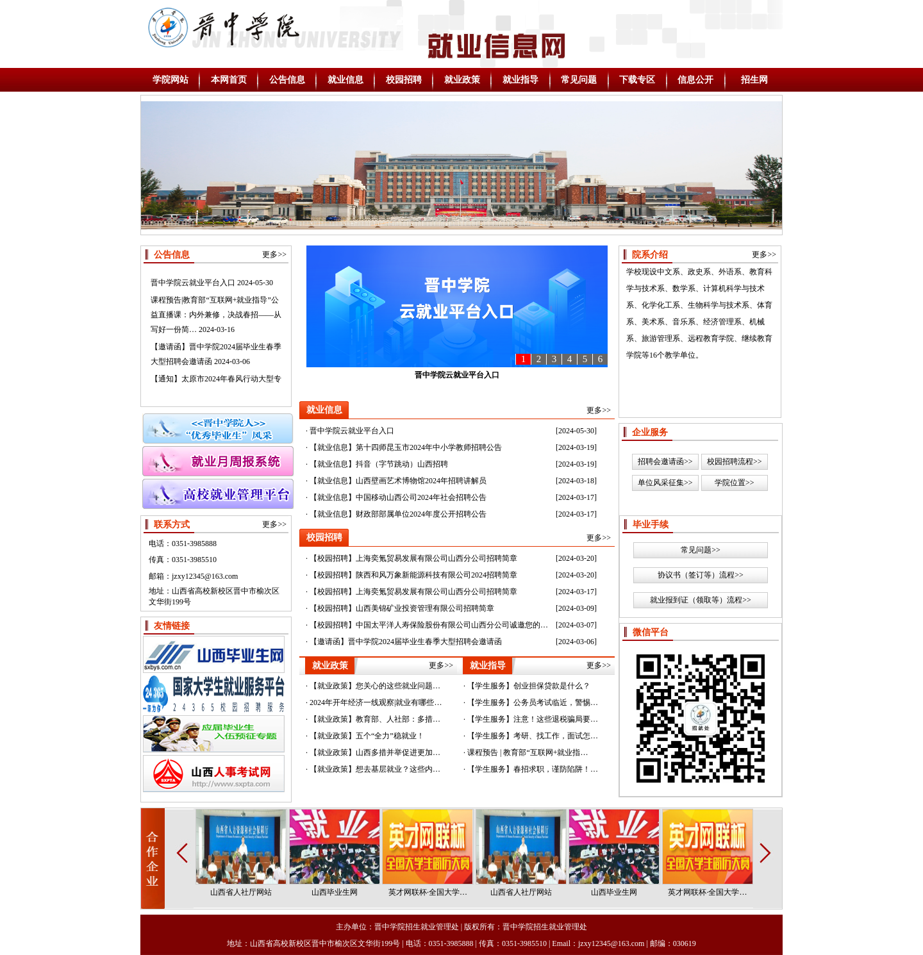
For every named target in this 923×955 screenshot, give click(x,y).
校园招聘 (404, 80)
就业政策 (462, 80)
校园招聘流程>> (734, 461)
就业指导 (520, 80)
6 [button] (600, 359)
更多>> (274, 254)
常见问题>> (700, 549)
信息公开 (695, 80)
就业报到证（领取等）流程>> (700, 599)
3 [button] (554, 359)
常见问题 (579, 80)
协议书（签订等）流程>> (701, 574)
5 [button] (585, 359)
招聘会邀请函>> (665, 461)
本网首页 (229, 80)
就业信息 (345, 80)
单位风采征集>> (665, 482)
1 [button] (523, 359)
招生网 (754, 80)
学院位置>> (734, 482)
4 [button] (569, 359)
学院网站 (170, 80)
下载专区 (637, 80)
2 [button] (539, 359)
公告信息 (287, 80)
